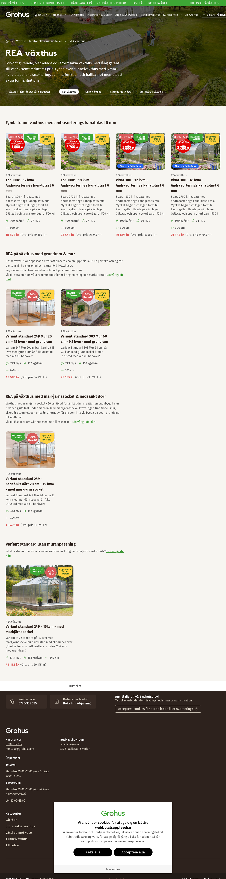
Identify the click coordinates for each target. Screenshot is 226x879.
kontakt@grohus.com (20, 748)
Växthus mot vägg (19, 833)
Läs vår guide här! (84, 422)
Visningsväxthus (150, 14)
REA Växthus (76, 14)
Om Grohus (191, 14)
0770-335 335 (14, 744)
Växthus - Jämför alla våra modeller (39, 41)
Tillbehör (12, 845)
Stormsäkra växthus (20, 826)
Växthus (11, 820)
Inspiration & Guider (99, 14)
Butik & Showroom (126, 14)
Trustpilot (75, 686)
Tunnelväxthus (17, 839)
